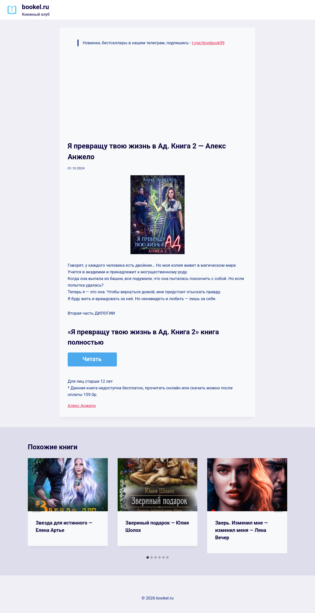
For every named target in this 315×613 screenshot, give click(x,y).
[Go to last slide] (36, 505)
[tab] (147, 557)
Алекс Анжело (82, 405)
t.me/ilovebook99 (208, 42)
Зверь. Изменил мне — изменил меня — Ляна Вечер (241, 530)
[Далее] (278, 505)
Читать (91, 359)
